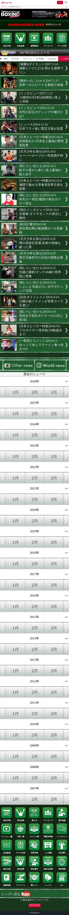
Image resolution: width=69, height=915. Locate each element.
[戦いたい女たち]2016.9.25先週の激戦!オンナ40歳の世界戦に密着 (40, 272)
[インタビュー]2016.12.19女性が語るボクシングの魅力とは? (41, 112)
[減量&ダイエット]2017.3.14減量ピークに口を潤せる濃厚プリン (41, 68)
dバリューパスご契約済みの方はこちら (11, 6)
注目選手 (62, 852)
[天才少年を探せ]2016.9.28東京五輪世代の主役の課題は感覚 (41, 257)
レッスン (48, 884)
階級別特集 (48, 836)
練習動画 (34, 45)
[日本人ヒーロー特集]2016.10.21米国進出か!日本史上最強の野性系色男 (41, 141)
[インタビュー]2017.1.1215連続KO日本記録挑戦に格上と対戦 (40, 97)
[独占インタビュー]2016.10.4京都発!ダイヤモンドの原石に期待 (40, 214)
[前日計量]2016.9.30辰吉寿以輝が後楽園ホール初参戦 (41, 228)
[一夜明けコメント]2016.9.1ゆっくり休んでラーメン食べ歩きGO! (41, 345)
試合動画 (7, 852)
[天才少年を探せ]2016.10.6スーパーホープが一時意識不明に (41, 155)
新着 (5, 59)
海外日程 (7, 868)
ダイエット (27, 59)
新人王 (34, 819)
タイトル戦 (34, 836)
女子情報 (40, 59)
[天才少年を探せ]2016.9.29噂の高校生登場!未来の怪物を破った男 (40, 243)
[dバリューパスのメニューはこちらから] (65, 3)
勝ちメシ (34, 884)
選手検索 (62, 819)
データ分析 (62, 45)
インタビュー (62, 836)
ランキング (48, 45)
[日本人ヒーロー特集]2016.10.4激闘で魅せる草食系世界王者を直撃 (41, 185)
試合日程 (7, 45)
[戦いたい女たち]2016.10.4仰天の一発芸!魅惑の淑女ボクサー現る (40, 199)
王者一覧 (20, 836)
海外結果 (20, 868)
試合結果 (20, 45)
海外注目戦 (48, 868)
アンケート (20, 884)
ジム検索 (48, 852)
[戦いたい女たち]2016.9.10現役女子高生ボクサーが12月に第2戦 (41, 316)
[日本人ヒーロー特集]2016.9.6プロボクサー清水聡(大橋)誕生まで (40, 330)
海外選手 (34, 868)
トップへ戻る (15, 894)
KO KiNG (15, 59)
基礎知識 (7, 884)
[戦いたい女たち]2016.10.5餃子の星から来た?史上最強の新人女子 (40, 170)
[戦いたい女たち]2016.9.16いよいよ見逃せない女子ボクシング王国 (41, 286)
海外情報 (62, 868)
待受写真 (34, 852)
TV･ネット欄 (7, 836)
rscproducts (52, 59)
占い (62, 884)
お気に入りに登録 (34, 905)
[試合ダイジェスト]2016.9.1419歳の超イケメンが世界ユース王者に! (41, 301)
